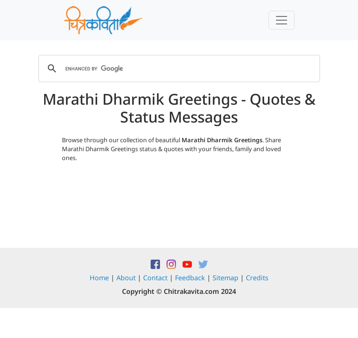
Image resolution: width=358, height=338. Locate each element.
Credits (257, 277)
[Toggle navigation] (281, 20)
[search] (177, 68)
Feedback (190, 277)
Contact (155, 277)
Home (99, 277)
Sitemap (225, 277)
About (126, 277)
